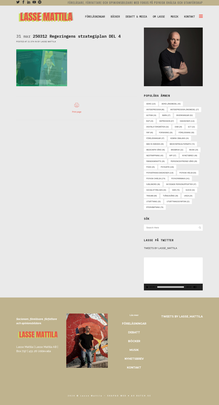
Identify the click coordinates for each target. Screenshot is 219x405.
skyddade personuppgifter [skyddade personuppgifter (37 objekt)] (181, 184)
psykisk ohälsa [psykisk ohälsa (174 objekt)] (155, 179)
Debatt (134, 332)
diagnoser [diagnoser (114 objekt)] (187, 121)
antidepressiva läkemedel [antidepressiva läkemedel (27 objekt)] (184, 110)
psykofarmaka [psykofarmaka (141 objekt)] (180, 179)
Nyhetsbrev (134, 358)
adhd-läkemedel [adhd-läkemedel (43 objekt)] (171, 104)
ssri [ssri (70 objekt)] (176, 190)
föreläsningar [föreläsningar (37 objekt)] (155, 138)
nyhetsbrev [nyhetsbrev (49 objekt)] (189, 156)
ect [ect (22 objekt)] (191, 127)
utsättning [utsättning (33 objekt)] (153, 201)
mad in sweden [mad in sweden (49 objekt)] (155, 144)
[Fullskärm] (201, 287)
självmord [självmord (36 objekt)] (153, 184)
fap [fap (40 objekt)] (149, 133)
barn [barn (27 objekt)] (166, 115)
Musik (134, 350)
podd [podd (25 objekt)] (150, 167)
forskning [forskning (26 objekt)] (166, 133)
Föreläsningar (134, 323)
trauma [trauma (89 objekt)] (151, 196)
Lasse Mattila (48, 42)
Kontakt (134, 367)
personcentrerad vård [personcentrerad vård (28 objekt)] (184, 161)
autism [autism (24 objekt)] (151, 115)
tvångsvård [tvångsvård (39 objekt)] (170, 196)
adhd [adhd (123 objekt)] (150, 104)
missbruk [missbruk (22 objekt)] (177, 150)
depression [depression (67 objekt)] (166, 121)
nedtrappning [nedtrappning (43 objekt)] (154, 156)
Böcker (134, 341)
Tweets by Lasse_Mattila (160, 248)
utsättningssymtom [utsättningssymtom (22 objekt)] (178, 201)
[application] (173, 273)
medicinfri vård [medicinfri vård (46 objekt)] (155, 150)
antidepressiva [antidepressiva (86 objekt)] (155, 110)
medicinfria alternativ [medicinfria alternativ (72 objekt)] (182, 144)
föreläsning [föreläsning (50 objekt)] (186, 133)
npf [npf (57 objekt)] (172, 156)
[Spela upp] (147, 287)
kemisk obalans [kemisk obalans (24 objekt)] (179, 138)
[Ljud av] (194, 287)
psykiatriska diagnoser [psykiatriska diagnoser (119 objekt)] (159, 173)
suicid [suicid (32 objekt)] (190, 190)
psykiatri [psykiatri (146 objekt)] (167, 167)
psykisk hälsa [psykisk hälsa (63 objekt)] (188, 173)
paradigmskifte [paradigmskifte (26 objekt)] (155, 161)
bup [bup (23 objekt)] (149, 121)
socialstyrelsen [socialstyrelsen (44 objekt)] (156, 190)
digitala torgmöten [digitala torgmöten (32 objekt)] (157, 127)
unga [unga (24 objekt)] (188, 196)
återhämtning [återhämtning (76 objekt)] (154, 207)
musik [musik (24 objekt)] (193, 150)
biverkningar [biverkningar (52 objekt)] (184, 115)
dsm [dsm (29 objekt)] (178, 127)
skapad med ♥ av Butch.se (129, 396)
